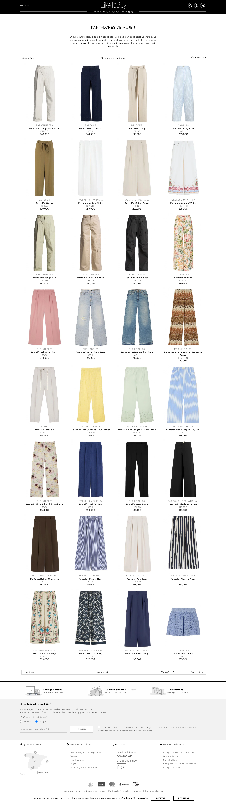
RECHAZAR (184, 798)
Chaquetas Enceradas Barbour (178, 752)
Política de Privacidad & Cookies (124, 791)
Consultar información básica (113, 730)
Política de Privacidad (141, 730)
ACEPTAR (161, 798)
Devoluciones (77, 760)
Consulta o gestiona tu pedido (85, 752)
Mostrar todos (103, 672)
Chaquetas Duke (171, 767)
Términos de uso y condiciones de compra (84, 791)
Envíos (73, 756)
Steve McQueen (171, 760)
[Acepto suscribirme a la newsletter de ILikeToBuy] (99, 727)
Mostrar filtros (28, 58)
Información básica (153, 791)
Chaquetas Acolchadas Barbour (179, 763)
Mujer (43, 721)
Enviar (82, 729)
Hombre (28, 721)
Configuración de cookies (135, 798)
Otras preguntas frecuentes (84, 767)
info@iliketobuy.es (126, 752)
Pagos (73, 763)
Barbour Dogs (170, 756)
